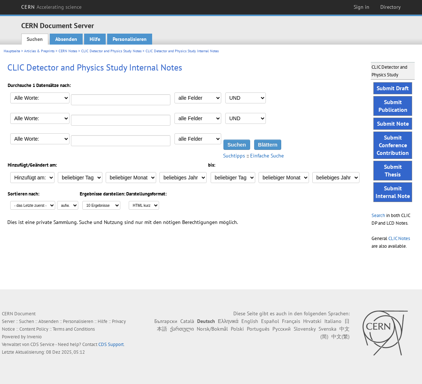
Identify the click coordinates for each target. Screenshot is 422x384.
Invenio (34, 337)
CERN (51, 7)
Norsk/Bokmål (212, 329)
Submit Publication (392, 105)
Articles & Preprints (39, 51)
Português (258, 329)
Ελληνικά (228, 321)
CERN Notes (68, 51)
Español (270, 321)
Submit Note (393, 123)
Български (165, 321)
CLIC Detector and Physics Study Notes (111, 51)
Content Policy (33, 329)
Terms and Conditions (74, 329)
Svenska (327, 329)
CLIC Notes (399, 238)
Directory (390, 7)
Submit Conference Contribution (393, 145)
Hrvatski (312, 321)
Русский (281, 329)
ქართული (182, 329)
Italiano (333, 321)
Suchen (35, 39)
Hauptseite (12, 51)
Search (378, 215)
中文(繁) (340, 336)
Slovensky (305, 329)
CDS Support (111, 344)
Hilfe (95, 39)
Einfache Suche (267, 155)
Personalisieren (130, 39)
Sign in (361, 7)
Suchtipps (234, 155)
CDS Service (42, 344)
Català (187, 321)
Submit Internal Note (393, 192)
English (249, 321)
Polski (237, 329)
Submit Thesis (393, 170)
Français (291, 321)
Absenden (66, 39)
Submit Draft (393, 88)
